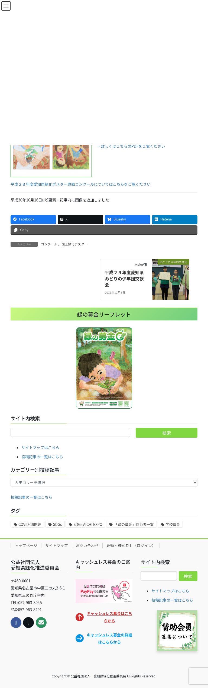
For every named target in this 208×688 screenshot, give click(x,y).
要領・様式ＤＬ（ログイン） (131, 545)
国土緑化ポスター (74, 244)
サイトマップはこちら (40, 447)
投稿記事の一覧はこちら (42, 456)
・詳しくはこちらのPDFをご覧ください (131, 146)
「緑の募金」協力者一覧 (134, 524)
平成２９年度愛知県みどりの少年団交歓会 (124, 278)
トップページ (26, 545)
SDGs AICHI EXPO (87, 524)
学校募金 (172, 524)
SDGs (57, 524)
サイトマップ (56, 545)
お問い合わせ (87, 545)
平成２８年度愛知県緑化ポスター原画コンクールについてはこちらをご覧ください (81, 184)
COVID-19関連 (29, 524)
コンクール (49, 244)
